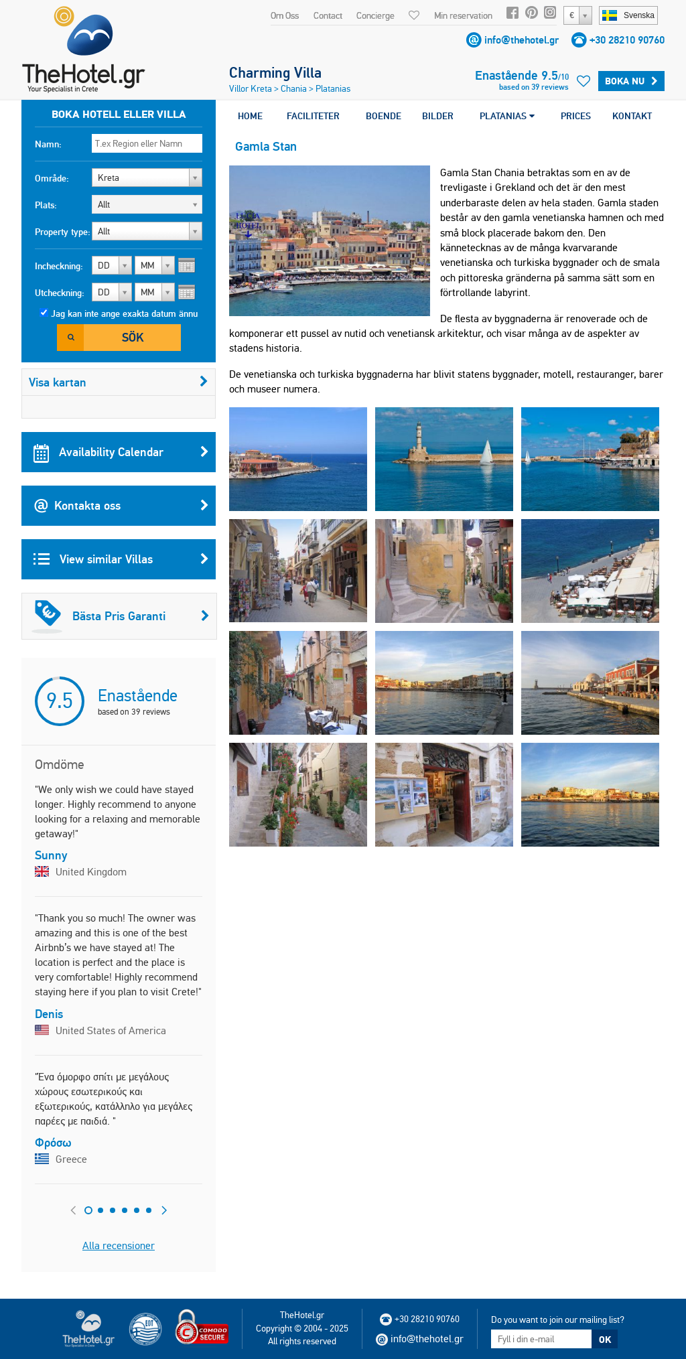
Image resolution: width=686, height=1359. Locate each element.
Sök (132, 337)
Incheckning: (59, 266)
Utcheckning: (59, 293)
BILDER (438, 116)
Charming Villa (275, 72)
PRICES (576, 116)
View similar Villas (121, 559)
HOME (250, 116)
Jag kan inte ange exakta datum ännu (124, 313)
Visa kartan (118, 382)
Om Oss (285, 15)
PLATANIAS (507, 116)
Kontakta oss (121, 506)
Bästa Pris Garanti (120, 616)
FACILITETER (313, 116)
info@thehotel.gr (521, 40)
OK (605, 1340)
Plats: (46, 205)
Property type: (62, 232)
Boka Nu (631, 81)
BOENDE (383, 116)
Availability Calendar (121, 452)
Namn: (48, 144)
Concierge (375, 15)
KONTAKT (632, 116)
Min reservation (463, 15)
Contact (328, 15)
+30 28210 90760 (627, 40)
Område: (52, 178)
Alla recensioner (118, 1245)
